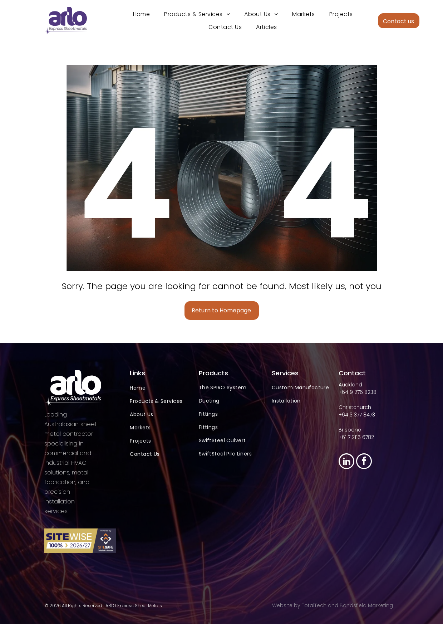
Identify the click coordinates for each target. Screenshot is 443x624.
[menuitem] (141, 14)
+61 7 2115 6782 (356, 437)
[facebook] (364, 462)
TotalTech (314, 605)
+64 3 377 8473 (357, 414)
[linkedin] (346, 462)
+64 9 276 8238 (357, 392)
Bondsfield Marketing (366, 605)
